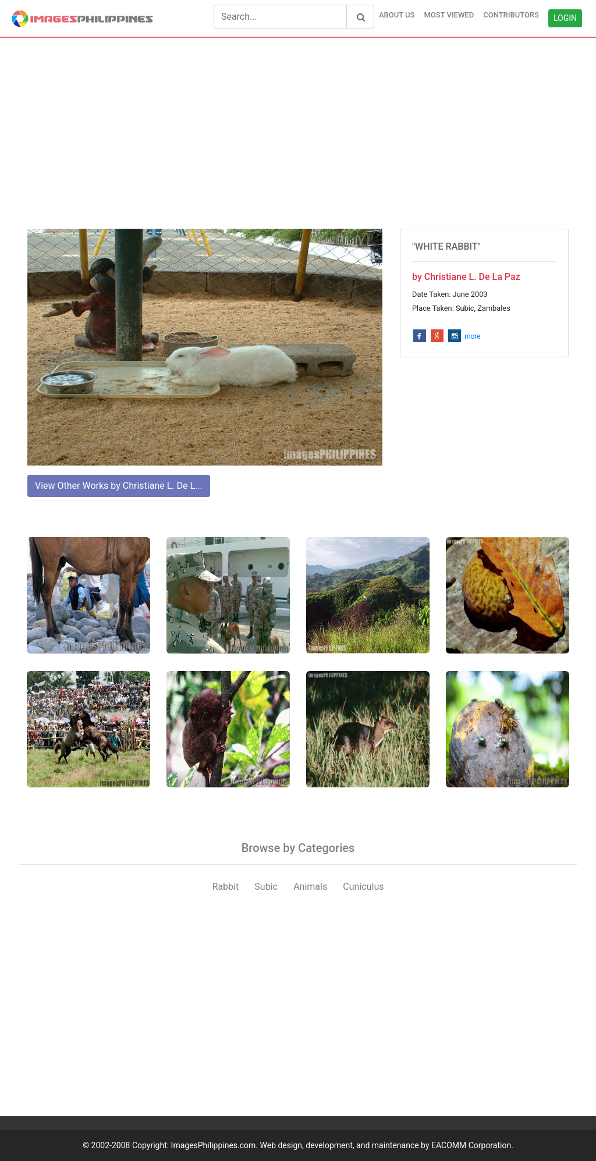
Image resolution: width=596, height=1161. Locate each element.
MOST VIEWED (449, 14)
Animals (310, 886)
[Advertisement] (298, 133)
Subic (266, 886)
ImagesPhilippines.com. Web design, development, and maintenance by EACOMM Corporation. (342, 1145)
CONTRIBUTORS (511, 14)
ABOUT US (397, 14)
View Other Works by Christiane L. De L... (119, 485)
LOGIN (565, 18)
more (472, 336)
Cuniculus (363, 886)
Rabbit (225, 886)
